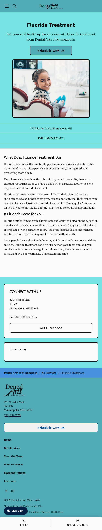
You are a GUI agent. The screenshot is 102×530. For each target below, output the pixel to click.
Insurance (10, 481)
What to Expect (13, 464)
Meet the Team (13, 456)
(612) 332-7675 (55, 138)
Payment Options (14, 472)
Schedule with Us (51, 50)
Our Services (12, 448)
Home (7, 439)
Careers (46, 512)
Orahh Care (57, 512)
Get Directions (51, 328)
